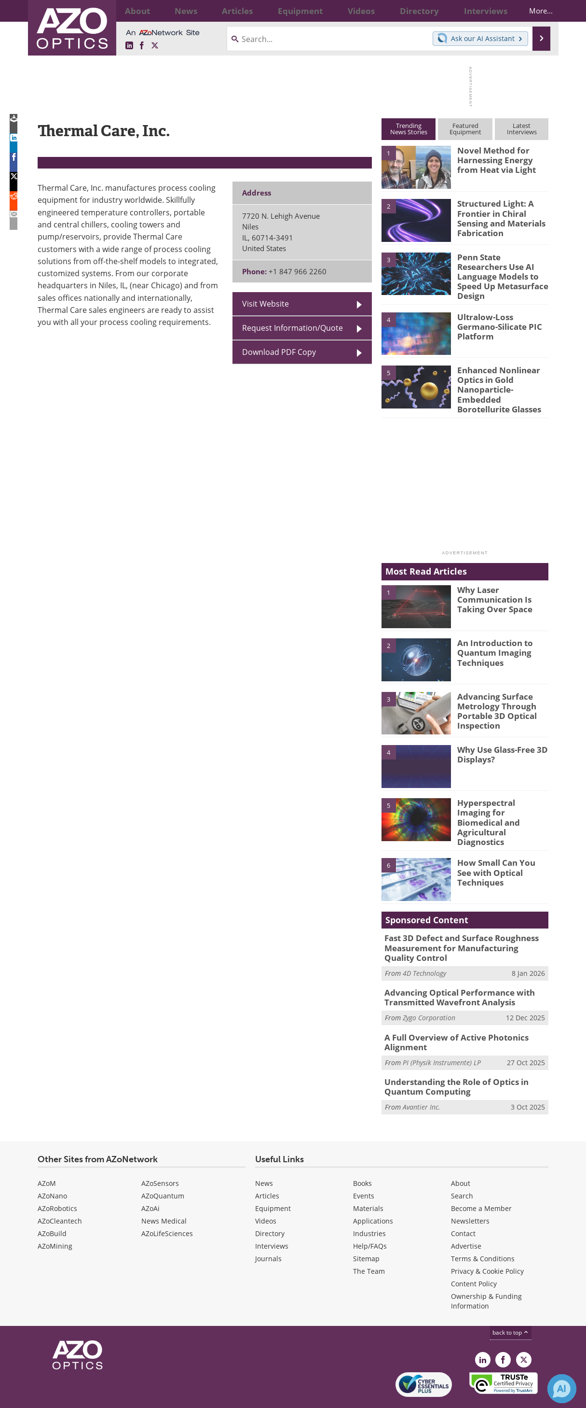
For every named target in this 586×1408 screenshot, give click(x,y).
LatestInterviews (522, 128)
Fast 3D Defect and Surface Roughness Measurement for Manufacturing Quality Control (459, 926)
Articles (267, 1166)
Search (462, 1166)
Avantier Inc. (421, 1077)
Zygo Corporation (429, 992)
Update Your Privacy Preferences (110, 1395)
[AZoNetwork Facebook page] (142, 46)
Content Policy (474, 1254)
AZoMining (55, 1216)
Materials (368, 1178)
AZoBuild (52, 1204)
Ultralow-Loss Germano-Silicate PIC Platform (501, 314)
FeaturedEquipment (465, 128)
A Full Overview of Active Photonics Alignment (449, 1016)
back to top (510, 1303)
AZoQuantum (162, 1166)
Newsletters (470, 1191)
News (264, 1153)
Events (363, 1166)
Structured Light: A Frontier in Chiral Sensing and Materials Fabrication (497, 216)
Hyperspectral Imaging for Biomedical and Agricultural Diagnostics (501, 798)
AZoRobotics (57, 1178)
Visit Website (265, 303)
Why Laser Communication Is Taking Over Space (490, 584)
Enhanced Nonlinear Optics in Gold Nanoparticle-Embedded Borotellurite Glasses (502, 376)
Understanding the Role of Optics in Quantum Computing (449, 1058)
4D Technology (424, 950)
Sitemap (366, 1229)
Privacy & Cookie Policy (487, 1241)
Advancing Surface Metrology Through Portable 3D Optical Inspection (493, 696)
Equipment (273, 1178)
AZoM (47, 1153)
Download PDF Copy (279, 352)
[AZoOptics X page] (155, 46)
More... (533, 10)
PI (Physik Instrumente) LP (442, 1035)
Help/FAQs (370, 1216)
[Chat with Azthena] (561, 1388)
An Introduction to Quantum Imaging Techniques (491, 638)
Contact (463, 1204)
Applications (373, 1191)
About (460, 1153)
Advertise (466, 1216)
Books (362, 1153)
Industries (369, 1204)
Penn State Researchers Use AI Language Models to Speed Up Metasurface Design (500, 270)
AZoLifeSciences (167, 1204)
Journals (268, 1229)
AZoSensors (160, 1153)
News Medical (164, 1191)
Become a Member (481, 1178)
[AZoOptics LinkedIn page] (129, 46)
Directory (270, 1204)
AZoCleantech (60, 1191)
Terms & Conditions (483, 1229)
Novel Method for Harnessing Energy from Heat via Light (500, 158)
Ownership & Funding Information (486, 1271)
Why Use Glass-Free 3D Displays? (498, 740)
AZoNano (52, 1166)
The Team (369, 1241)
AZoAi (150, 1178)
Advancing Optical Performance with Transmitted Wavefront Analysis (451, 973)
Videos (265, 1191)
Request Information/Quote (292, 328)
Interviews (271, 1216)
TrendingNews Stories (408, 128)
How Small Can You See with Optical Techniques (502, 847)
